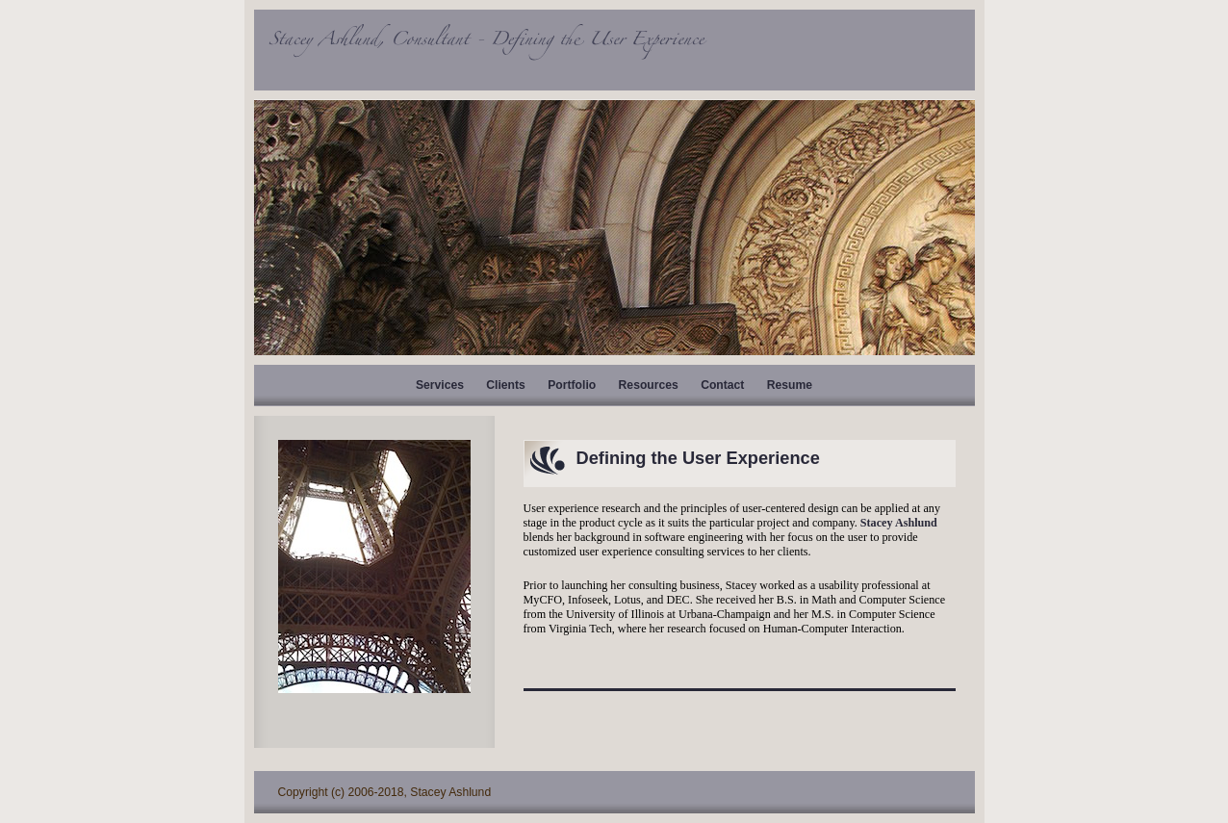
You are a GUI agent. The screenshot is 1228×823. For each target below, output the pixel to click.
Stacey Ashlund (898, 522)
